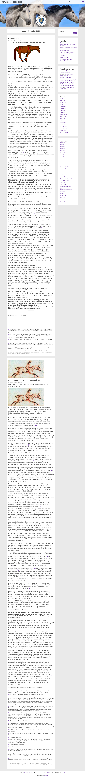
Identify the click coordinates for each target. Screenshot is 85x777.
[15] (9, 758)
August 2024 (63, 116)
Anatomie (62, 146)
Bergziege (28, 350)
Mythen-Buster (63, 176)
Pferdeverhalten (63, 184)
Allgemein (62, 142)
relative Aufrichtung (15, 766)
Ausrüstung (62, 150)
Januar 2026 (63, 102)
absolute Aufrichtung (36, 763)
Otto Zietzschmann (17, 352)
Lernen (61, 170)
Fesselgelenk (33, 350)
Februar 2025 (63, 106)
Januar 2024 (63, 124)
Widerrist (14, 353)
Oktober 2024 (63, 112)
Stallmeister (22, 766)
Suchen (62, 31)
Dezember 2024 (63, 108)
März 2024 (62, 120)
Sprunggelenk (47, 352)
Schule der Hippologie (11, 2)
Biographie (62, 152)
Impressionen (63, 162)
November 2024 (64, 110)
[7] (40, 506)
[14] (9, 753)
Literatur (62, 172)
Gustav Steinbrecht (40, 350)
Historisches (22, 763)
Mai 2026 (62, 98)
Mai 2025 (62, 104)
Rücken (28, 352)
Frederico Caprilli (31, 764)
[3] (28, 167)
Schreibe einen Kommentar (24, 353)
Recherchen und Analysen (66, 186)
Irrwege (21, 350)
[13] (9, 749)
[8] (47, 556)
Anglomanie (19, 764)
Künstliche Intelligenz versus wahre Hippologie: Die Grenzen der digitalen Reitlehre (68, 49)
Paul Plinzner (23, 352)
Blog (70, 1)
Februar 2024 (63, 122)
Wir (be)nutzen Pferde (65, 57)
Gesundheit (17, 350)
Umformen (62, 199)
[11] (18, 570)
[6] (9, 723)
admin (21, 40)
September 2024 (64, 114)
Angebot (64, 1)
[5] (41, 228)
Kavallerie (46, 764)
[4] (34, 214)
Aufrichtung (24, 764)
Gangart (62, 154)
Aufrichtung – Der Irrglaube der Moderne (24, 380)
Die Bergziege (13, 38)
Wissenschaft (63, 201)
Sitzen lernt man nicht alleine (68, 80)
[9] (12, 565)
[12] (30, 588)
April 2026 (62, 100)
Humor (61, 160)
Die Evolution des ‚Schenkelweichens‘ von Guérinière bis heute (68, 44)
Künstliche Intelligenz (65, 166)
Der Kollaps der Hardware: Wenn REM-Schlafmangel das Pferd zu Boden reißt (67, 54)
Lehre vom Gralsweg (65, 168)
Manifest (62, 174)
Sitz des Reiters (63, 195)
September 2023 (64, 132)
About (58, 1)
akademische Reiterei (45, 763)
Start (52, 1)
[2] (9, 334)
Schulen (62, 193)
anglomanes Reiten (12, 764)
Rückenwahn (41, 352)
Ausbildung (12, 350)
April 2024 (62, 118)
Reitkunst (62, 191)
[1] (48, 143)
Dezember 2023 (63, 126)
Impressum (77, 1)
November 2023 (63, 128)
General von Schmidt (39, 764)
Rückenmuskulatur (34, 352)
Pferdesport (62, 182)
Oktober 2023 (63, 130)
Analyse (62, 144)
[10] (35, 568)
